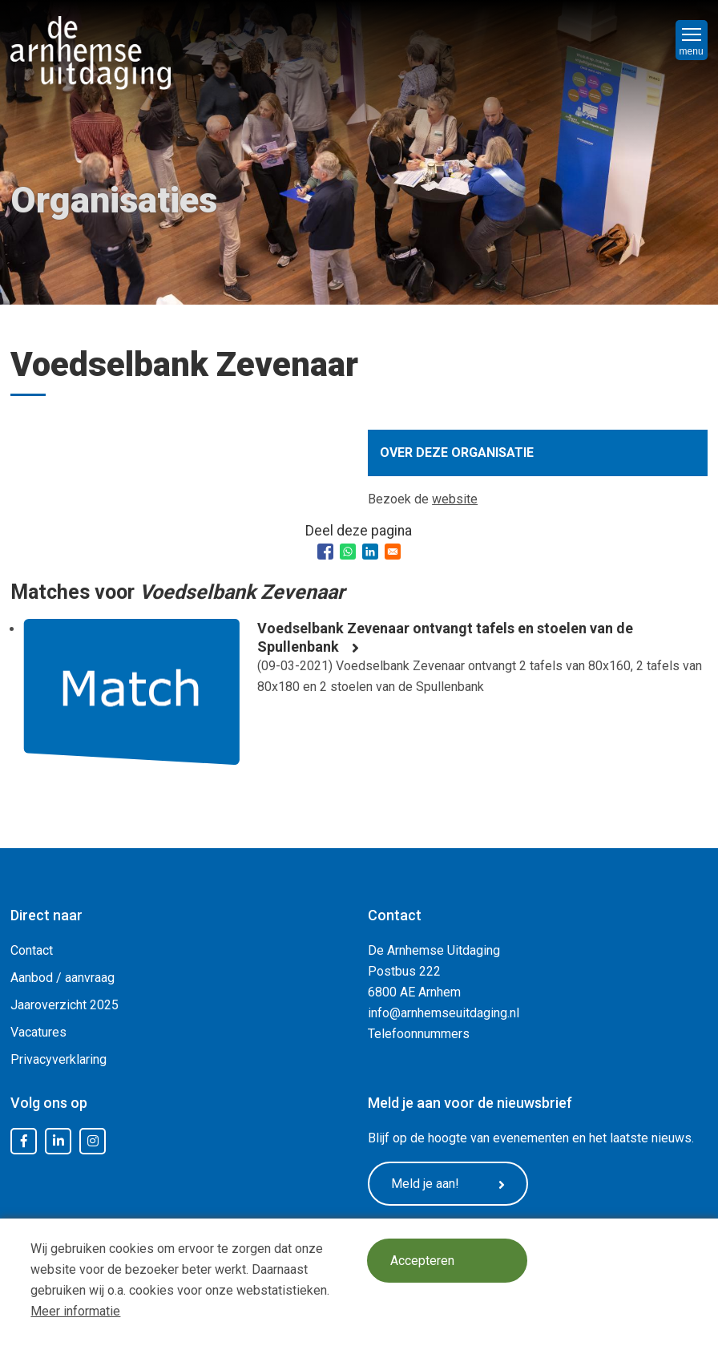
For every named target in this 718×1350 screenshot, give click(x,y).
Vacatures (38, 1032)
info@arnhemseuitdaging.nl (443, 1013)
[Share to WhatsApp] (348, 552)
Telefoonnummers (419, 1033)
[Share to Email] (393, 552)
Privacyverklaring (58, 1059)
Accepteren (422, 1260)
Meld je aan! (448, 1184)
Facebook (24, 1141)
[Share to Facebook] (325, 552)
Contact (31, 950)
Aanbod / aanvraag (62, 977)
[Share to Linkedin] (370, 552)
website (455, 499)
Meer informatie (75, 1311)
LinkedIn (58, 1141)
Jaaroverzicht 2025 (64, 1004)
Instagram (93, 1141)
